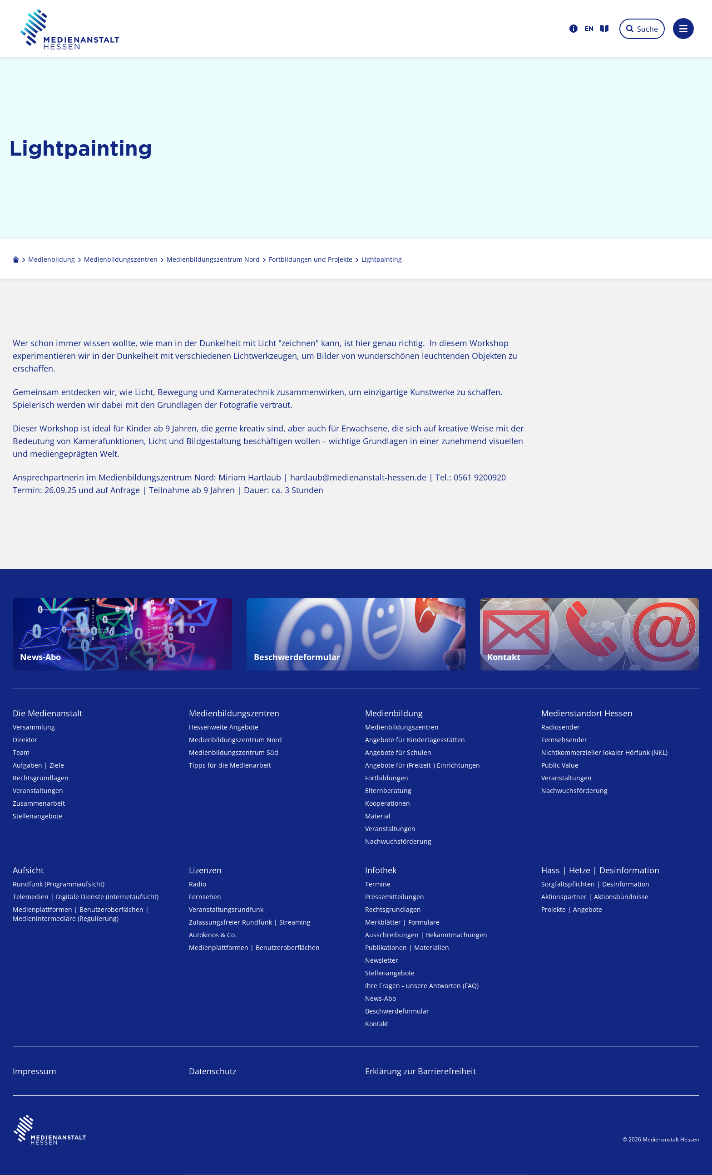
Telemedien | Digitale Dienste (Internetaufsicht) (85, 896)
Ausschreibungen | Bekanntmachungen (426, 934)
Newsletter (381, 960)
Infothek (380, 870)
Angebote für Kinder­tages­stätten (415, 739)
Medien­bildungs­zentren (234, 713)
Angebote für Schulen (398, 752)
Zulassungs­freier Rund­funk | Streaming (250, 922)
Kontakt (376, 1023)
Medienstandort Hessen (587, 713)
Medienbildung (394, 713)
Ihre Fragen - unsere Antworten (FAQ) (422, 985)
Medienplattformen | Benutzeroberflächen (254, 947)
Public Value (559, 765)
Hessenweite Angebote (223, 727)
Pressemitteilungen (394, 896)
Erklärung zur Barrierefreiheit (420, 1071)
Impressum (34, 1071)
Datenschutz (212, 1071)
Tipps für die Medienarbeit (230, 765)
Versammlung (34, 727)
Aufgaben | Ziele (38, 765)
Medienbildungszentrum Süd (233, 752)
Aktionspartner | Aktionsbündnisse (594, 896)
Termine (378, 884)
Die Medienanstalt (47, 713)
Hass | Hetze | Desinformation (600, 870)
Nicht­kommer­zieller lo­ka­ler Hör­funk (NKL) (604, 752)
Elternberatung (388, 790)
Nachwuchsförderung (398, 841)
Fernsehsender (564, 739)
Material (378, 816)
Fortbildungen (386, 778)
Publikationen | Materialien (407, 947)
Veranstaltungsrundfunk (226, 909)
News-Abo (380, 998)
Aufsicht (28, 870)
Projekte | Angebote (571, 909)
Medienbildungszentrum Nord (235, 739)
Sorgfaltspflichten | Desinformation (595, 884)
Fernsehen (205, 896)
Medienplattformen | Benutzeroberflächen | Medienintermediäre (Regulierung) (81, 914)
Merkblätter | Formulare (402, 922)
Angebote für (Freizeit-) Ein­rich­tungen (422, 765)
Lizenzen (205, 870)
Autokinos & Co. (213, 934)
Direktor (25, 739)
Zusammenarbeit (39, 803)
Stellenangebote (37, 816)
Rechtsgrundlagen (41, 778)
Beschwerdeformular (397, 1011)
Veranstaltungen (38, 790)
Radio (197, 884)
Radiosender (560, 727)
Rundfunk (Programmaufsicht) (58, 884)
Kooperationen (387, 803)
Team (21, 752)
